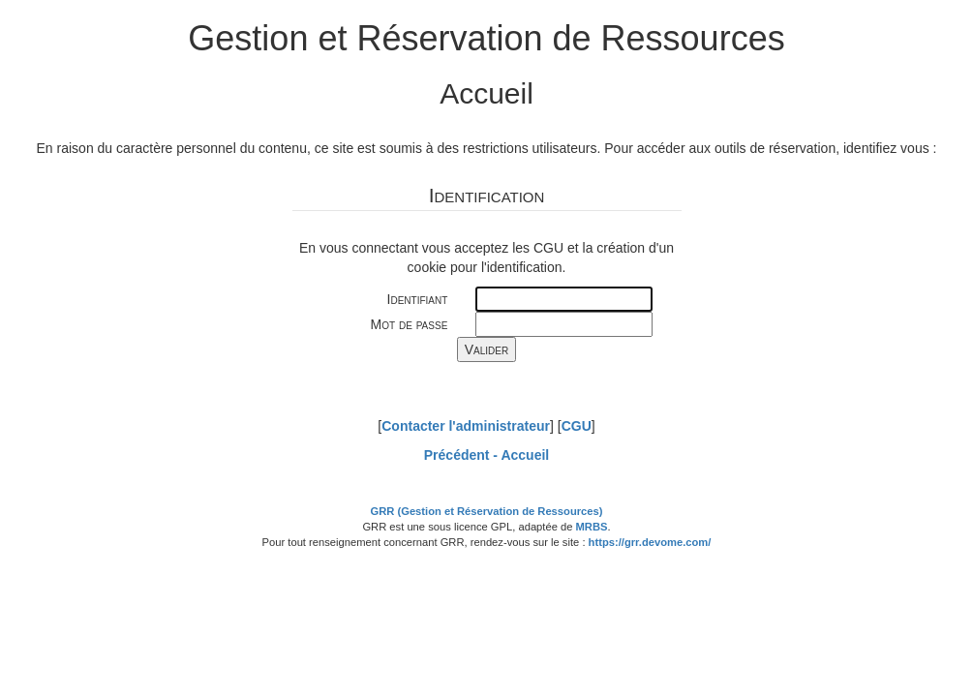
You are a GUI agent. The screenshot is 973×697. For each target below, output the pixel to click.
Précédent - (486, 455)
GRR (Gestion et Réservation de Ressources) (487, 511)
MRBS (592, 526)
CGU (577, 426)
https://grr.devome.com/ (650, 542)
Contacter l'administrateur (465, 426)
